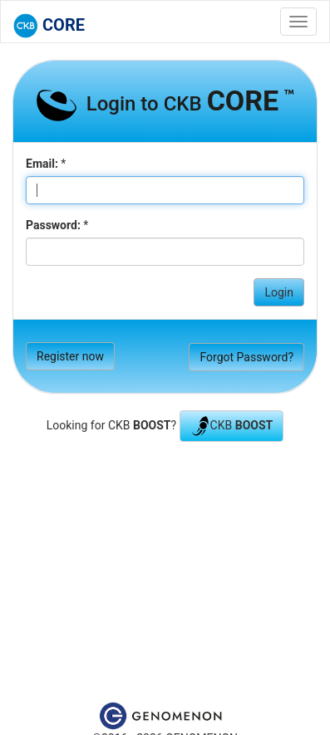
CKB (231, 426)
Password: (53, 225)
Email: (42, 163)
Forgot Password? (246, 357)
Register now (70, 356)
